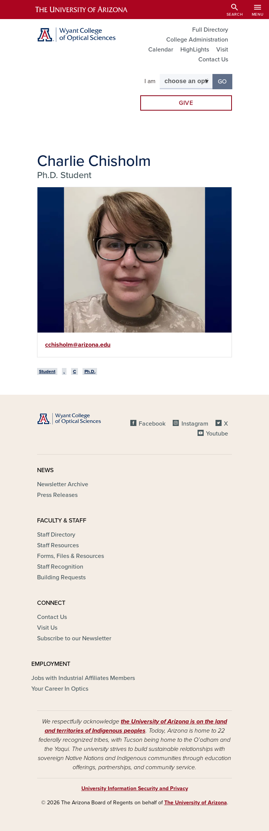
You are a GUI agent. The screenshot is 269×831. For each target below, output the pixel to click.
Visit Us (47, 628)
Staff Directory (56, 534)
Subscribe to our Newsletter (74, 638)
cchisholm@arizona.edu (77, 345)
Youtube (217, 433)
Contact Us (213, 59)
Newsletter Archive (62, 484)
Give (186, 103)
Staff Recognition (60, 567)
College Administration (197, 39)
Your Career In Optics (59, 689)
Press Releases (57, 495)
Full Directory (210, 30)
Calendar (160, 49)
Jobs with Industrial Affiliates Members (83, 678)
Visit (222, 49)
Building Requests (61, 577)
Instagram (194, 424)
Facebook (152, 424)
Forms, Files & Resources (70, 556)
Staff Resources (58, 545)
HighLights (194, 49)
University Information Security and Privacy (134, 788)
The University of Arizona (195, 802)
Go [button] (225, 81)
